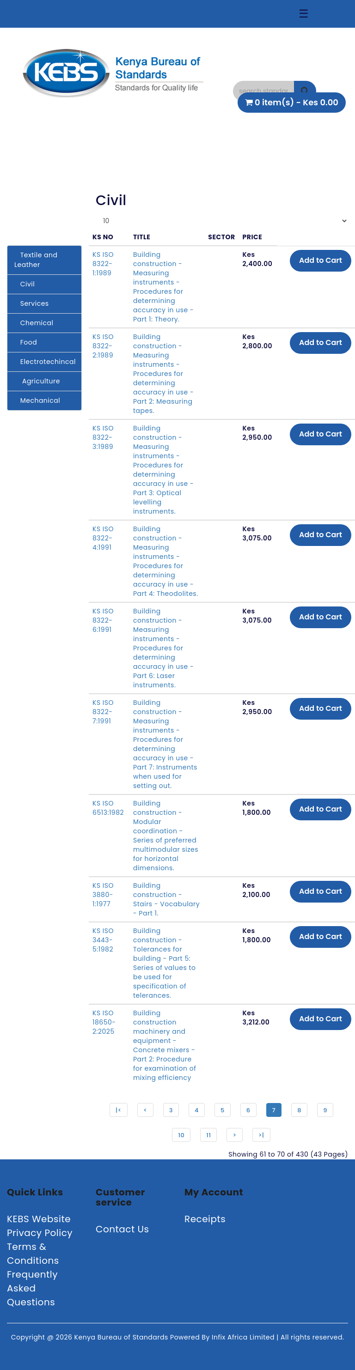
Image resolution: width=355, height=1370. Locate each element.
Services (31, 303)
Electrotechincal (45, 361)
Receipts (205, 1218)
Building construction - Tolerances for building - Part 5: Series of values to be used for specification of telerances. (164, 963)
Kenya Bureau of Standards (122, 1337)
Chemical (33, 322)
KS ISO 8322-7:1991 (103, 712)
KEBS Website (39, 1218)
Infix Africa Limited (244, 1337)
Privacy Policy (40, 1232)
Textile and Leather (35, 259)
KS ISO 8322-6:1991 (103, 620)
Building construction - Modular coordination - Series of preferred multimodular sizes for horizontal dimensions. (165, 836)
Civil (24, 284)
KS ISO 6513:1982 (108, 808)
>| (261, 1135)
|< (119, 1110)
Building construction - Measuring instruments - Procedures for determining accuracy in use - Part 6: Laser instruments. (163, 648)
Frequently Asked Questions (32, 1288)
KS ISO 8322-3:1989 (103, 437)
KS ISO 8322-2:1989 (103, 346)
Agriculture (37, 381)
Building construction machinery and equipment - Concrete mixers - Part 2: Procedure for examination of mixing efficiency (164, 1045)
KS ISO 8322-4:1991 (103, 538)
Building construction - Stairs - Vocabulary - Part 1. (166, 899)
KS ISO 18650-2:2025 (104, 1022)
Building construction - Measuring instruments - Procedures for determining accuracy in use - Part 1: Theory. (163, 287)
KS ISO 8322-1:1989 (103, 264)
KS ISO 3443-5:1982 (103, 940)
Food (25, 342)
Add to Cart (320, 260)
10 (181, 1135)
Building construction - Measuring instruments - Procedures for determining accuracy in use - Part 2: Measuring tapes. (163, 373)
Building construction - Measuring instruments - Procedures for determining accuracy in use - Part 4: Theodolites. (165, 561)
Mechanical (37, 400)
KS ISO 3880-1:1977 (103, 895)
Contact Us (122, 1229)
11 (208, 1135)
